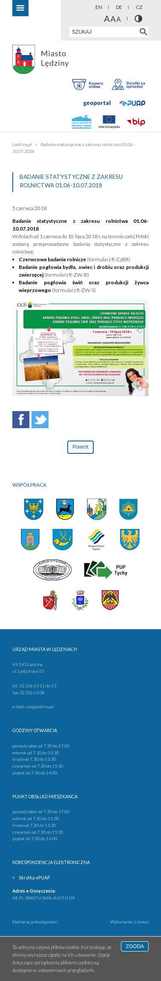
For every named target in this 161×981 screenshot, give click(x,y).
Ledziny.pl (22, 144)
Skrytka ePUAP (34, 877)
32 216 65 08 (32, 692)
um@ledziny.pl (40, 706)
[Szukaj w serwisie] (143, 32)
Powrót (80, 447)
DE (119, 7)
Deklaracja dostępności (35, 921)
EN (98, 7)
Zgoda (135, 946)
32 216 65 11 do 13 (37, 685)
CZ (139, 7)
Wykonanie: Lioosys (129, 921)
